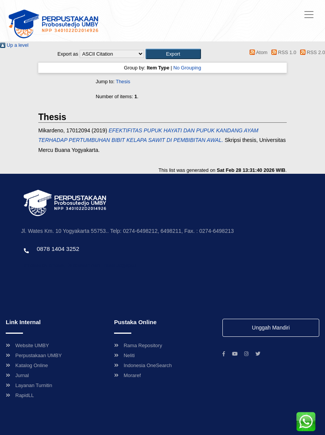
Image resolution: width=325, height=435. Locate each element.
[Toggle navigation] (309, 14)
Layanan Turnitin (29, 385)
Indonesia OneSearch (143, 365)
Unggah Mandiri (271, 328)
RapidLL (20, 395)
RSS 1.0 (282, 52)
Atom (257, 52)
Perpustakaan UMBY (34, 355)
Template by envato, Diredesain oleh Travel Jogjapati (78, 265)
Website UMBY (27, 345)
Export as (67, 54)
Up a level (14, 45)
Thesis (123, 81)
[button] (173, 54)
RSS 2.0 (311, 52)
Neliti (124, 355)
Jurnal (17, 375)
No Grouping (187, 68)
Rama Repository (138, 345)
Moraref (127, 375)
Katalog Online (27, 365)
